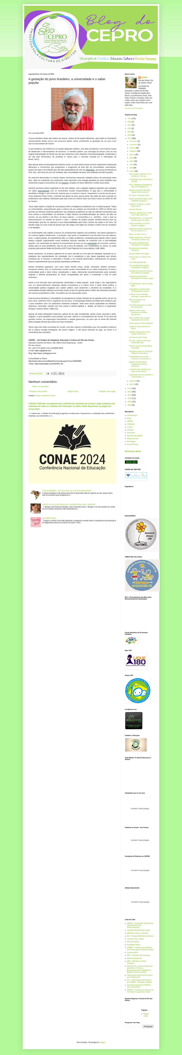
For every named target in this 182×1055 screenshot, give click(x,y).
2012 (130, 392)
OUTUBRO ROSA (49, 518)
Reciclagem (131, 442)
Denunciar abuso (133, 451)
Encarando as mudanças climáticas (138, 249)
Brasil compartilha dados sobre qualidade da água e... (141, 200)
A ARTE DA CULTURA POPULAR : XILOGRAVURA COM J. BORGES (68, 504)
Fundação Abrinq (133, 945)
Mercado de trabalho (135, 436)
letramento (131, 433)
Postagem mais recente (38, 391)
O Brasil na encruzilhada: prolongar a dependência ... (140, 295)
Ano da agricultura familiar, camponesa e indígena (139, 267)
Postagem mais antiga (107, 391)
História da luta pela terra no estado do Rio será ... (140, 333)
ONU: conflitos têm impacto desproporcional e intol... (139, 319)
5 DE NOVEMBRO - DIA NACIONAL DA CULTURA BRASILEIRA (66, 491)
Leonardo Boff (132, 952)
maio (132, 164)
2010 (130, 398)
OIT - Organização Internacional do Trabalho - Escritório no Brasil (139, 981)
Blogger (102, 1042)
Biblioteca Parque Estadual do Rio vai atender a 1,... (140, 230)
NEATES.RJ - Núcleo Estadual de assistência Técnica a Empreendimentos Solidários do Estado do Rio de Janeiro (140, 969)
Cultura (130, 427)
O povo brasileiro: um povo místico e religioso (139, 224)
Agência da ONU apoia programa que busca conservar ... (138, 364)
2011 (130, 395)
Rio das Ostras (132, 444)
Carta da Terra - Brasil (135, 939)
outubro (133, 148)
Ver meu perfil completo (134, 108)
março (132, 171)
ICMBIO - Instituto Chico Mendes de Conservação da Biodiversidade (140, 949)
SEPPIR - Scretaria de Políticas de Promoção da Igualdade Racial (140, 991)
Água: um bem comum (137, 234)
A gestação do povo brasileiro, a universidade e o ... (141, 376)
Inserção (130, 430)
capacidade (92, 243)
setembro (133, 151)
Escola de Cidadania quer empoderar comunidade (139, 244)
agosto (132, 155)
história (65, 183)
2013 (130, 388)
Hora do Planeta (135, 209)
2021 (130, 125)
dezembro (134, 141)
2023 (130, 119)
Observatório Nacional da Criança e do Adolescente (140, 976)
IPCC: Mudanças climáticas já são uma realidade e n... (140, 186)
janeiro (132, 384)
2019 (130, 132)
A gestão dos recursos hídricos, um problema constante (141, 272)
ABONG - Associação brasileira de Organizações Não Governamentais (140, 925)
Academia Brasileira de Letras (138, 930)
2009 (130, 402)
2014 (130, 138)
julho (132, 158)
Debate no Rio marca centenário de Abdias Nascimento (138, 313)
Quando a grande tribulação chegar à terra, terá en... (139, 191)
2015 (130, 135)
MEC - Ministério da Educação (138, 955)
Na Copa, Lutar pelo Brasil (139, 195)
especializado (43, 191)
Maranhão (90, 170)
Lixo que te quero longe (138, 337)
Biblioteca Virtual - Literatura (137, 933)
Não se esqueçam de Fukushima (137, 301)
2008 (130, 405)
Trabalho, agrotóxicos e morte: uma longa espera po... (140, 214)
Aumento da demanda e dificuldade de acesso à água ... (141, 278)
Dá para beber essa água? (139, 254)
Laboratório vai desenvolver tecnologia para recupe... (139, 290)
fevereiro (133, 381)
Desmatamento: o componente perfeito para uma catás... (140, 219)
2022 (130, 122)
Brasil (129, 418)
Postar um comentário (40, 386)
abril (131, 168)
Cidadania (131, 424)
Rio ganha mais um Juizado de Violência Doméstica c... (141, 352)
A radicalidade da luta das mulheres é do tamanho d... (140, 358)
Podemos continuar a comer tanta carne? (139, 205)
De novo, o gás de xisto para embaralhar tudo (140, 342)
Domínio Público (133, 942)
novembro (134, 145)
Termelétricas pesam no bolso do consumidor (140, 306)
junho (132, 161)
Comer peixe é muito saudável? (141, 323)
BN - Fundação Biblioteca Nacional (140, 936)
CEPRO (144, 78)
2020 (130, 128)
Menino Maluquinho (134, 958)
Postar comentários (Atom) (45, 396)
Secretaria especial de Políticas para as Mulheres (139, 986)
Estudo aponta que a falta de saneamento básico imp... (140, 238)
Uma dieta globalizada (137, 262)
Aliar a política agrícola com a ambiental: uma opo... (140, 175)
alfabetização (132, 415)
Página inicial (73, 391)
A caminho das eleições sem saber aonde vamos (140, 370)
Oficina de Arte (132, 439)
